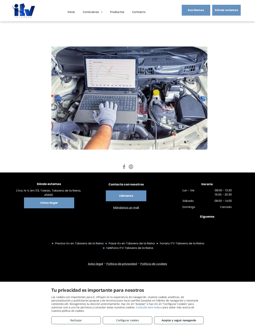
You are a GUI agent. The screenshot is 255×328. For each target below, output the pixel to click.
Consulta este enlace (149, 307)
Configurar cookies (127, 320)
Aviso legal (95, 264)
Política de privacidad (121, 264)
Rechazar (76, 320)
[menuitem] (71, 12)
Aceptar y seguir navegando (179, 320)
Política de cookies (153, 264)
